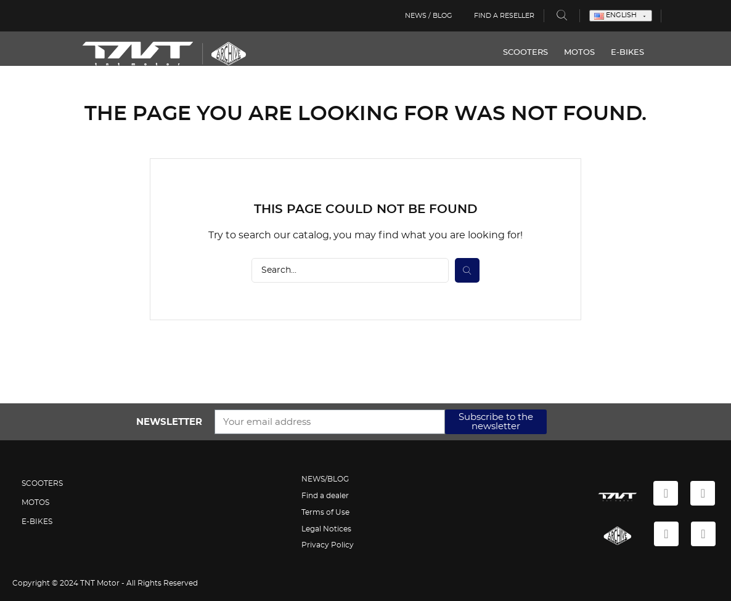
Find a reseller (504, 15)
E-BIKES (618, 53)
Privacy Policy (327, 545)
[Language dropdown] (620, 16)
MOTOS (570, 53)
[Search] (350, 270)
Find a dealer (325, 495)
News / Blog (427, 15)
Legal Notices (326, 529)
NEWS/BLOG (325, 479)
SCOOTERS (516, 53)
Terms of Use (325, 512)
